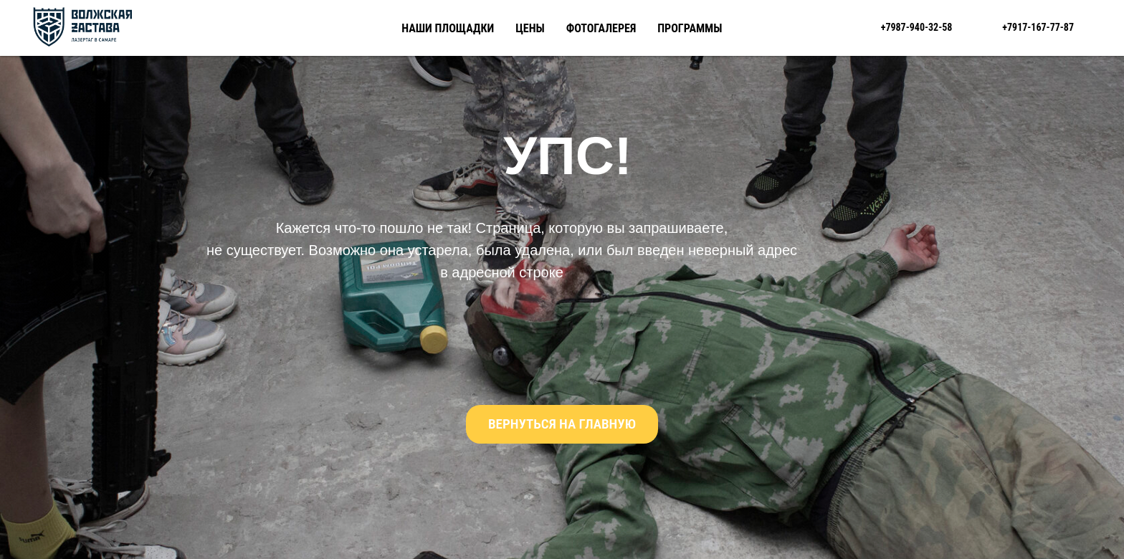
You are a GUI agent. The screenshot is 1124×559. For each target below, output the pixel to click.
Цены (530, 28)
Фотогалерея (601, 28)
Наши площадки (447, 28)
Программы (689, 28)
